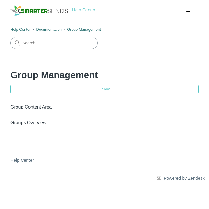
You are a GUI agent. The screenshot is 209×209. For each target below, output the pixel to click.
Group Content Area (31, 107)
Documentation (49, 29)
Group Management (84, 29)
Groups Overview (28, 122)
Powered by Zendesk (184, 178)
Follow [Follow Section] (104, 89)
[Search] (54, 43)
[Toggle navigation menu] (188, 10)
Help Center (20, 29)
